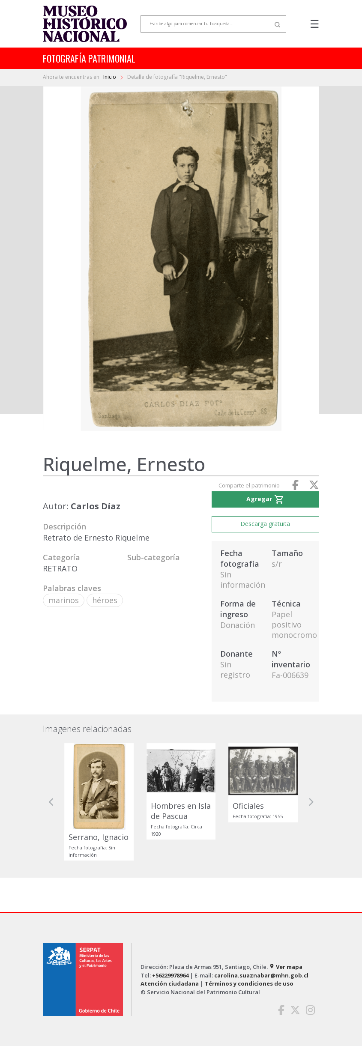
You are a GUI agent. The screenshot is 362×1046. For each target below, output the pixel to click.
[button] (51, 802)
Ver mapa (285, 967)
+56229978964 (170, 975)
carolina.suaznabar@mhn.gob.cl (261, 975)
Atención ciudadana (170, 983)
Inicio (110, 77)
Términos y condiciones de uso (249, 983)
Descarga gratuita (265, 524)
